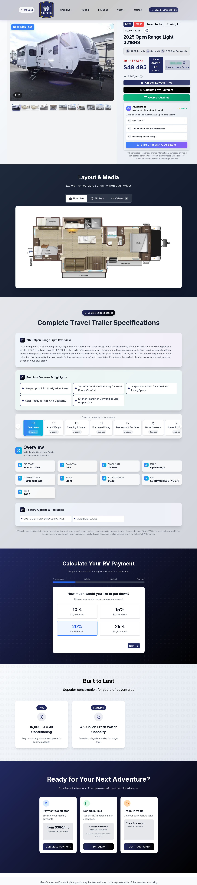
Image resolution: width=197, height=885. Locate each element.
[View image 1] (17, 108)
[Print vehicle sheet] (146, 30)
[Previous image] (15, 62)
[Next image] (108, 62)
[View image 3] (42, 108)
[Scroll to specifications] (98, 313)
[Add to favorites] (109, 27)
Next (134, 646)
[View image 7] (93, 108)
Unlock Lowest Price (163, 9)
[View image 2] (30, 108)
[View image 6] (80, 108)
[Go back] (26, 10)
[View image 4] (55, 108)
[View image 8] (105, 108)
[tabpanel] (98, 471)
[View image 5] (67, 108)
